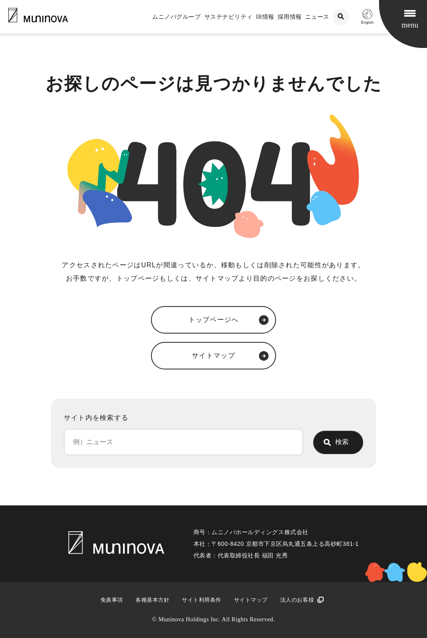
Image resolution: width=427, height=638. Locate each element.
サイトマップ (251, 600)
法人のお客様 (297, 600)
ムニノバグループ (176, 17)
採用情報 (290, 17)
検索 (342, 441)
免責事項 (111, 600)
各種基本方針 (152, 600)
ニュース (317, 17)
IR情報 (265, 17)
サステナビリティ (228, 17)
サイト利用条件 (201, 600)
